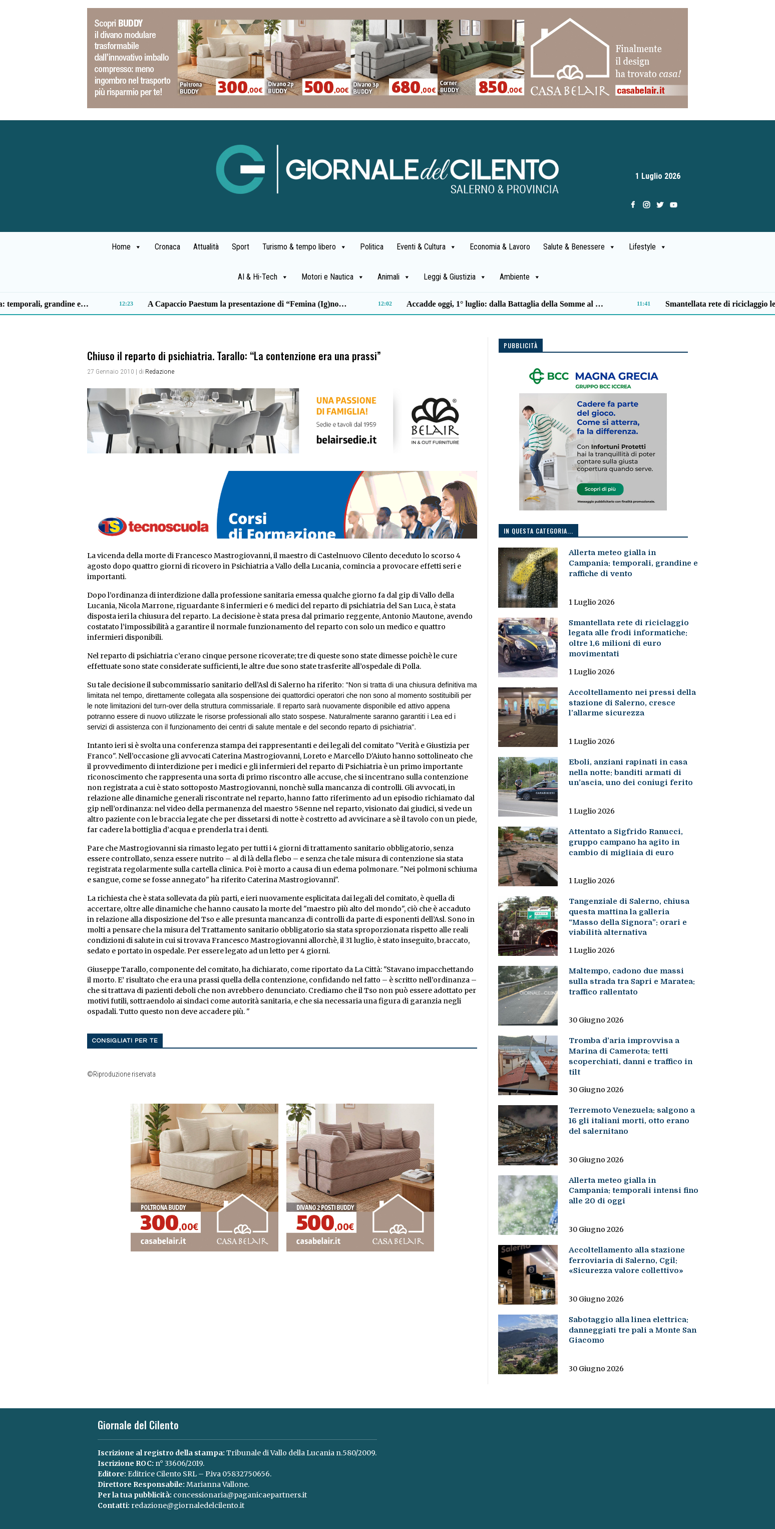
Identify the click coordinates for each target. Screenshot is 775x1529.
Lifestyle (648, 247)
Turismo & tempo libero (304, 247)
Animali (394, 277)
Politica (371, 246)
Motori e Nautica (332, 277)
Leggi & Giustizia (455, 277)
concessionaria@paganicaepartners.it (240, 1494)
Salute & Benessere (579, 247)
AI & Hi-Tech (263, 277)
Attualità (206, 246)
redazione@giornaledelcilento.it (187, 1505)
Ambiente (520, 277)
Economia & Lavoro (500, 246)
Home (127, 247)
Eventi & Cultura (427, 247)
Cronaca (167, 246)
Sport (240, 246)
